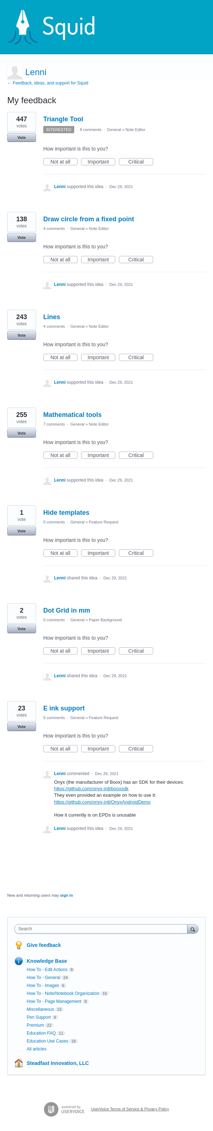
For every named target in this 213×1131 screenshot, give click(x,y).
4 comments (54, 228)
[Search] (193, 928)
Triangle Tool (63, 119)
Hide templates (66, 512)
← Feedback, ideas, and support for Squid (47, 83)
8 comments (90, 129)
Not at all (63, 162)
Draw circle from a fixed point (88, 219)
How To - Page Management (54, 1001)
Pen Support (39, 1017)
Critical (140, 162)
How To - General (43, 977)
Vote (21, 137)
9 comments (54, 717)
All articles (36, 1049)
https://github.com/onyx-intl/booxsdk (91, 788)
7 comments (54, 424)
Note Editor (135, 129)
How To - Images (43, 985)
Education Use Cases (47, 1041)
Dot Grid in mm (66, 610)
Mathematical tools (72, 414)
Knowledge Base (47, 961)
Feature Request (104, 522)
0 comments (54, 522)
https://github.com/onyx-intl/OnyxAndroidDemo (102, 802)
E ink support (64, 708)
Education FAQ (41, 1033)
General (114, 129)
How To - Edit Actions (47, 969)
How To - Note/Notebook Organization (63, 993)
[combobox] (102, 928)
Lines (51, 317)
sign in (66, 895)
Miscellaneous (40, 1009)
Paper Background (105, 620)
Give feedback (44, 945)
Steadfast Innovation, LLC (58, 1063)
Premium (35, 1025)
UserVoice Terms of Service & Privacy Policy (130, 1109)
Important (101, 162)
